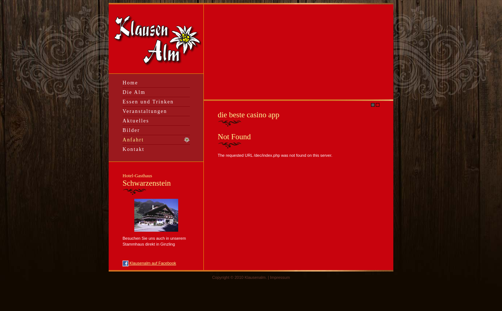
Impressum (280, 277)
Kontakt (134, 149)
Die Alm (134, 92)
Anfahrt (133, 140)
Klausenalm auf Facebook (149, 263)
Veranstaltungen (145, 111)
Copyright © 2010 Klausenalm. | (241, 277)
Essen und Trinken (148, 102)
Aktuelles (136, 121)
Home (130, 83)
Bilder (131, 130)
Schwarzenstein (147, 180)
